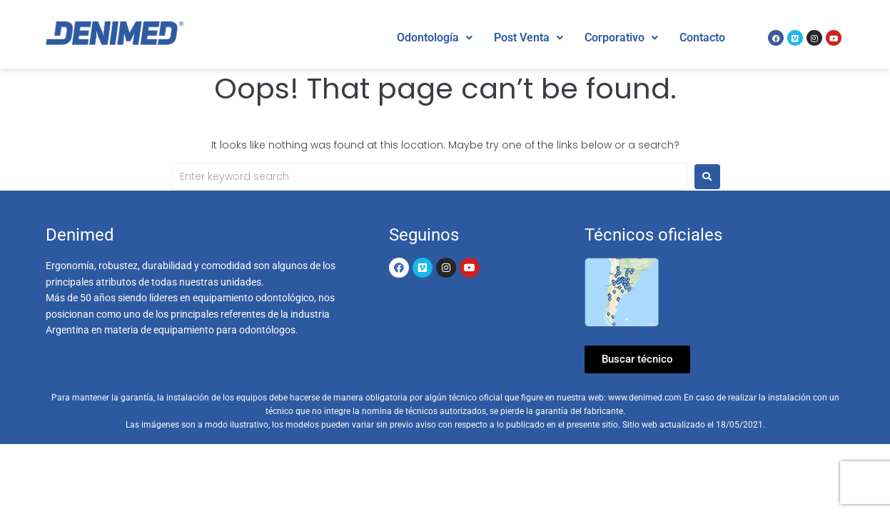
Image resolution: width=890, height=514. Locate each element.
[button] (434, 37)
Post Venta (528, 37)
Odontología (434, 37)
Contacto (702, 37)
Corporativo (621, 37)
